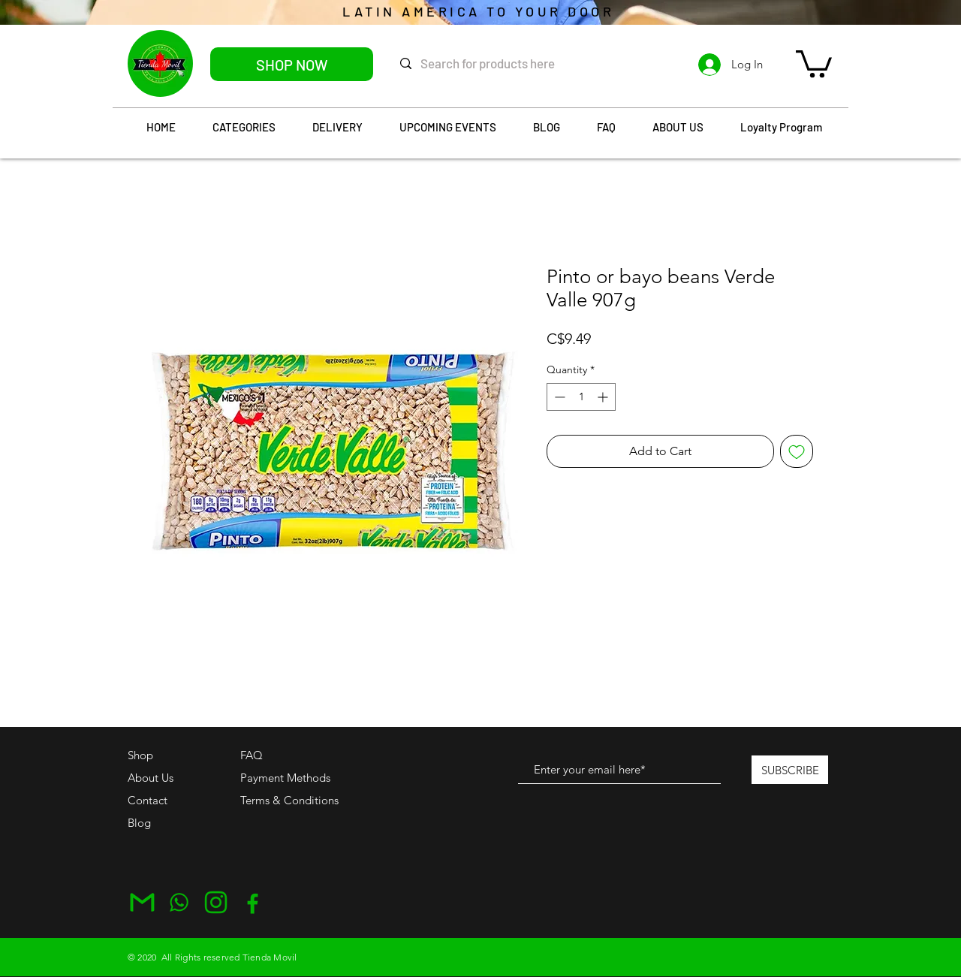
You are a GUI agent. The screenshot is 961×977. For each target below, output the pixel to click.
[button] (814, 62)
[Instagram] (215, 902)
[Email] (142, 902)
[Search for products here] (501, 63)
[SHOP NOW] (291, 64)
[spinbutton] (581, 397)
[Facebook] (252, 902)
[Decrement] (558, 397)
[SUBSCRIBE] (790, 769)
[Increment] (604, 397)
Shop (140, 755)
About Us (150, 777)
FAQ (251, 755)
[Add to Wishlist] (796, 451)
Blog (139, 823)
